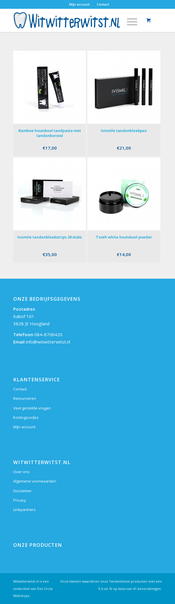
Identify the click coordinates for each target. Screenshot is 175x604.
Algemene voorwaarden (34, 481)
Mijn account (79, 4)
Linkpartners (24, 509)
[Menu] (129, 20)
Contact (103, 4)
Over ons (21, 471)
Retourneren (24, 398)
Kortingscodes (26, 417)
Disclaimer (22, 490)
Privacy (19, 500)
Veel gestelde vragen (32, 408)
